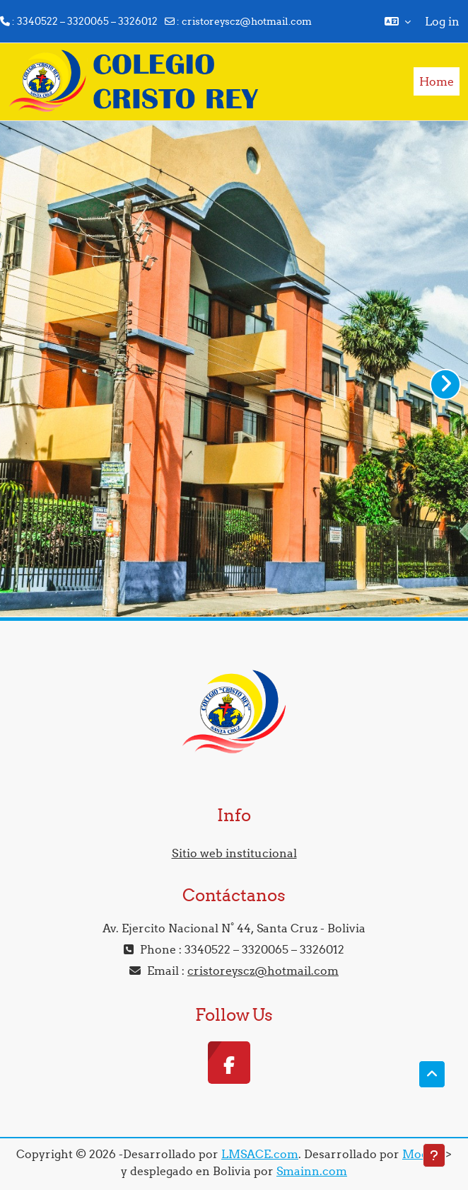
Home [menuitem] (436, 81)
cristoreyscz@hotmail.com (247, 21)
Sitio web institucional (234, 853)
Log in (442, 21)
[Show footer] (434, 1155)
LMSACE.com (259, 1154)
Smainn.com (311, 1171)
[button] (397, 21)
